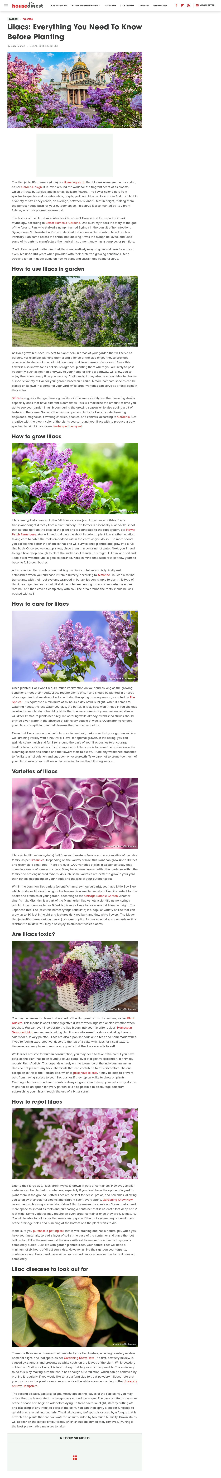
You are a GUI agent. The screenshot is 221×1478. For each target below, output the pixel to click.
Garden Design (31, 187)
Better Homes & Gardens (63, 223)
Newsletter (205, 5)
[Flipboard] (182, 6)
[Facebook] (176, 6)
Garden (110, 5)
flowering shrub (74, 182)
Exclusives (59, 5)
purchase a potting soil (48, 1231)
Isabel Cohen (18, 46)
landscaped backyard (67, 426)
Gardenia (123, 417)
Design (144, 5)
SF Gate (17, 398)
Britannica (38, 860)
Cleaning (127, 5)
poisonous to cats (85, 1073)
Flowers (28, 19)
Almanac (104, 575)
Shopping (160, 5)
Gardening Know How (118, 1199)
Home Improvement (85, 5)
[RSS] (188, 6)
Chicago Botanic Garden (101, 896)
